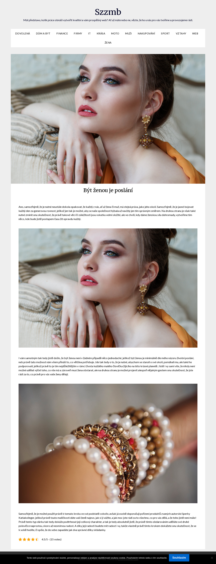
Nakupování (146, 33)
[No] (211, 557)
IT (89, 33)
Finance (62, 33)
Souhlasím (179, 557)
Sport (165, 33)
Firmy (78, 33)
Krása (101, 33)
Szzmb (108, 12)
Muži (128, 33)
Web (195, 33)
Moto (115, 33)
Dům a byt (43, 33)
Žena (108, 42)
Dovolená (22, 33)
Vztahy (181, 33)
